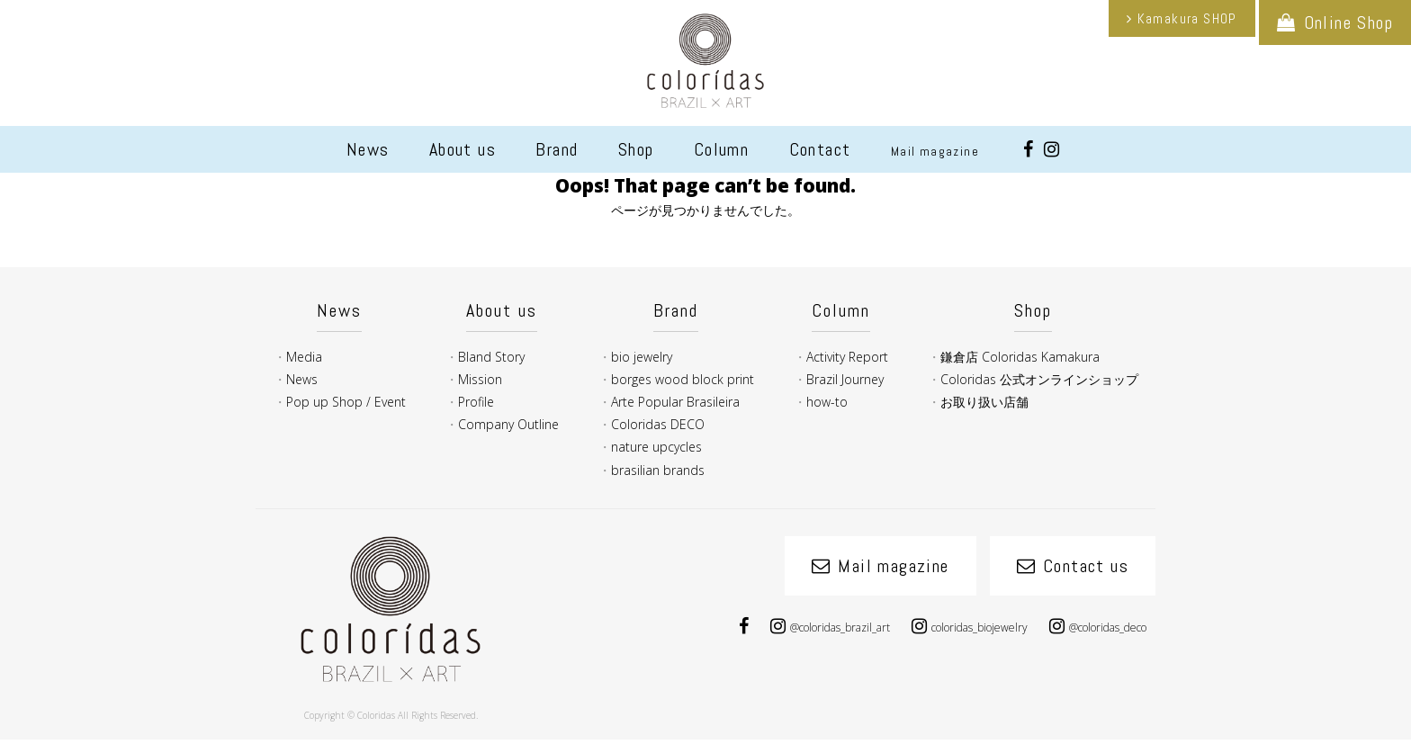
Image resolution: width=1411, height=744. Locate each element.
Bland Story (491, 356)
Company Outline (508, 424)
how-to (827, 401)
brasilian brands (658, 470)
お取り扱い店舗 (984, 401)
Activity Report (847, 356)
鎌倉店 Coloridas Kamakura (1020, 356)
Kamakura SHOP (1187, 18)
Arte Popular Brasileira (675, 401)
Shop (636, 149)
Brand (556, 149)
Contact (820, 149)
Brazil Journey (845, 379)
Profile (476, 401)
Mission (480, 379)
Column (721, 149)
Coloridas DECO (658, 424)
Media (304, 356)
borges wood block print (682, 379)
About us (462, 149)
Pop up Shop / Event (346, 401)
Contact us (1085, 566)
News (368, 149)
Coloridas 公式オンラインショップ (1039, 379)
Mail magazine (935, 151)
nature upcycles (656, 446)
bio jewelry (641, 356)
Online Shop (1348, 22)
